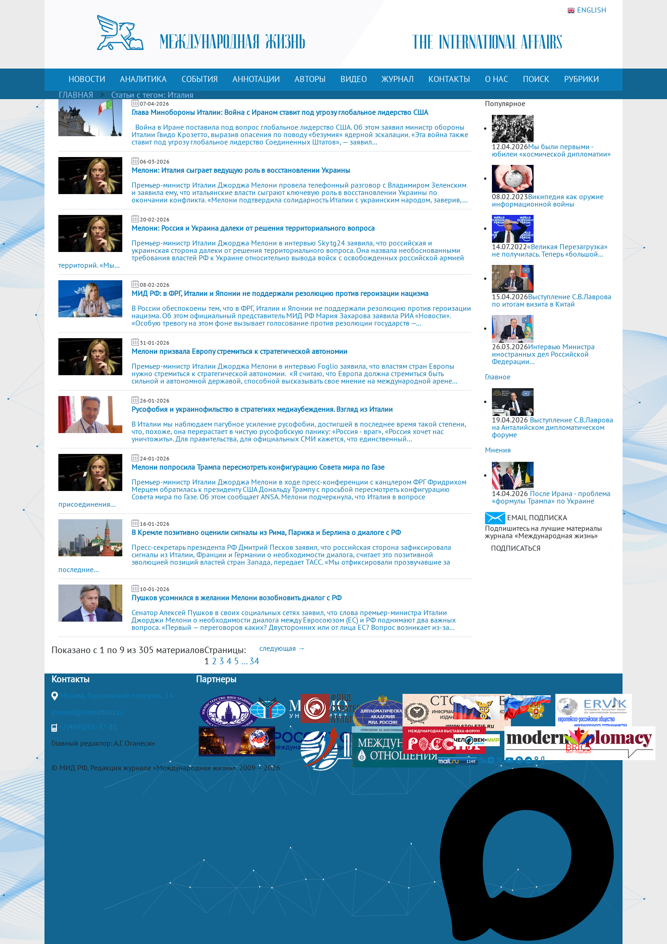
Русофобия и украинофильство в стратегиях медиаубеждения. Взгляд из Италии (262, 409)
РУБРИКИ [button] (581, 79)
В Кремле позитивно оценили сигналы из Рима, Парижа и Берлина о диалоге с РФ (266, 532)
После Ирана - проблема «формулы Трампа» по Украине (551, 497)
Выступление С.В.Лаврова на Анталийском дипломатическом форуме (552, 427)
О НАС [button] (496, 79)
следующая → (282, 648)
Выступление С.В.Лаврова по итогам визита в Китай (551, 300)
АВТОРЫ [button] (310, 79)
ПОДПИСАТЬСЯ (516, 548)
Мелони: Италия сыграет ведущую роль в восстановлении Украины (241, 170)
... (244, 661)
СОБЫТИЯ (200, 79)
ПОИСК (536, 79)
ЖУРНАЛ (398, 79)
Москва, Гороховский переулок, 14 (116, 695)
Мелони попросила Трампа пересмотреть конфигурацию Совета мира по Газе (258, 467)
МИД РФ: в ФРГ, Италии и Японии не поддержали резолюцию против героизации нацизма (280, 293)
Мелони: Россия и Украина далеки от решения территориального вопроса (253, 228)
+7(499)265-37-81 (88, 726)
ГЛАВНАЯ (76, 94)
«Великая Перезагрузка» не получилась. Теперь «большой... (550, 250)
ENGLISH (586, 10)
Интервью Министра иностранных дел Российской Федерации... (543, 354)
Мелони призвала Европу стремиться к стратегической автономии (239, 351)
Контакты (70, 679)
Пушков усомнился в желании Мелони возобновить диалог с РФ (236, 597)
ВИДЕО (353, 79)
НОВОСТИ (87, 79)
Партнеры (216, 679)
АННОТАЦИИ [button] (256, 79)
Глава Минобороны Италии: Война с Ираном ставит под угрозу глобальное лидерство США (280, 112)
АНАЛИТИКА (143, 79)
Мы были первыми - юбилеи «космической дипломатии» (551, 150)
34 (254, 661)
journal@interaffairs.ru (87, 712)
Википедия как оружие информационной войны (548, 200)
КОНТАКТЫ (449, 79)
